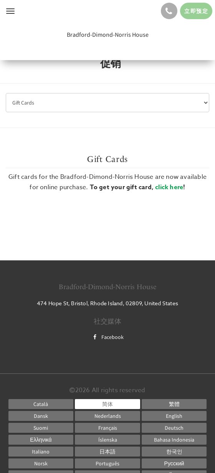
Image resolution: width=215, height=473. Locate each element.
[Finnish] (41, 428)
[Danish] (41, 416)
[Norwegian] (41, 463)
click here (169, 187)
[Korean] (174, 452)
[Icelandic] (107, 440)
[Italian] (41, 452)
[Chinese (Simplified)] (107, 404)
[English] (174, 416)
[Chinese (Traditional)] (174, 404)
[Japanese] (107, 452)
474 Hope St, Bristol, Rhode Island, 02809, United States (107, 303)
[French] (107, 428)
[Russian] (174, 463)
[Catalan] (41, 404)
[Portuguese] (107, 463)
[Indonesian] (174, 440)
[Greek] (41, 440)
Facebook (107, 337)
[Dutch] (107, 416)
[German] (174, 428)
